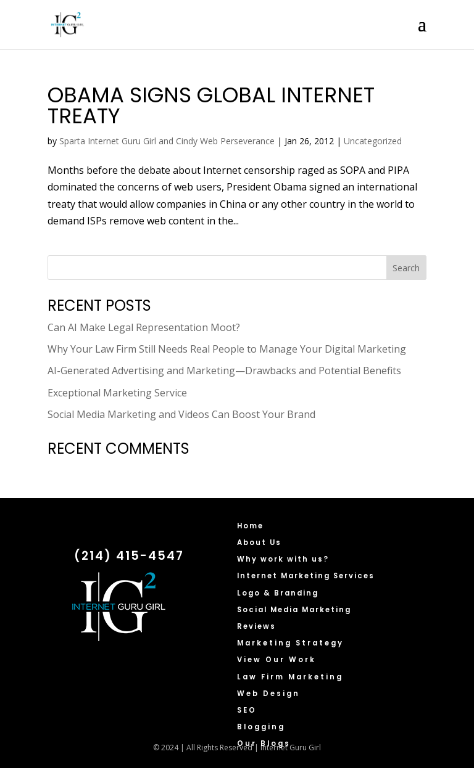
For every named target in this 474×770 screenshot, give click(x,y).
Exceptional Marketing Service (117, 392)
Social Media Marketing (294, 610)
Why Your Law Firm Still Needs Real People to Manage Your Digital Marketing (227, 349)
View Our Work (276, 660)
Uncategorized (373, 141)
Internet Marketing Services (306, 576)
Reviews (256, 626)
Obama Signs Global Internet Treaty (211, 105)
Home (250, 526)
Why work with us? (283, 559)
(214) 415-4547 (129, 555)
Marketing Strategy (290, 643)
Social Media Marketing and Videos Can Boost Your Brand (181, 414)
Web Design (268, 693)
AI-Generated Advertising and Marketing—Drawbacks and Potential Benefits (224, 370)
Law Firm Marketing (290, 677)
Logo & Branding (277, 593)
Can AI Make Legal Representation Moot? (144, 327)
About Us (259, 542)
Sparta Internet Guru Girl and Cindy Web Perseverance (167, 141)
